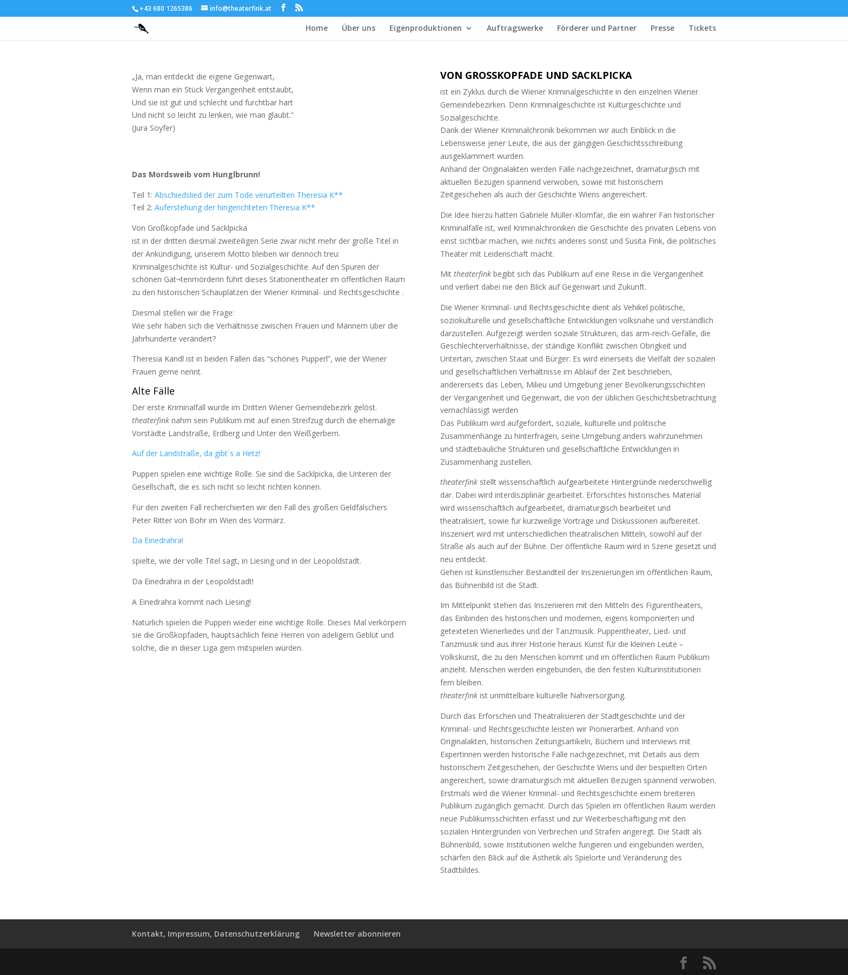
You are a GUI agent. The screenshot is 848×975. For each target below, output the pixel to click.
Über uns (358, 28)
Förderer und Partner (597, 28)
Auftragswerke (515, 28)
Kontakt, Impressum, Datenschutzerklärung (216, 934)
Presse (662, 28)
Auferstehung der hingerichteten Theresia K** (235, 207)
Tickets (702, 28)
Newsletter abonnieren (357, 934)
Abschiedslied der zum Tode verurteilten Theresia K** (249, 195)
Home (317, 28)
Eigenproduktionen (425, 28)
